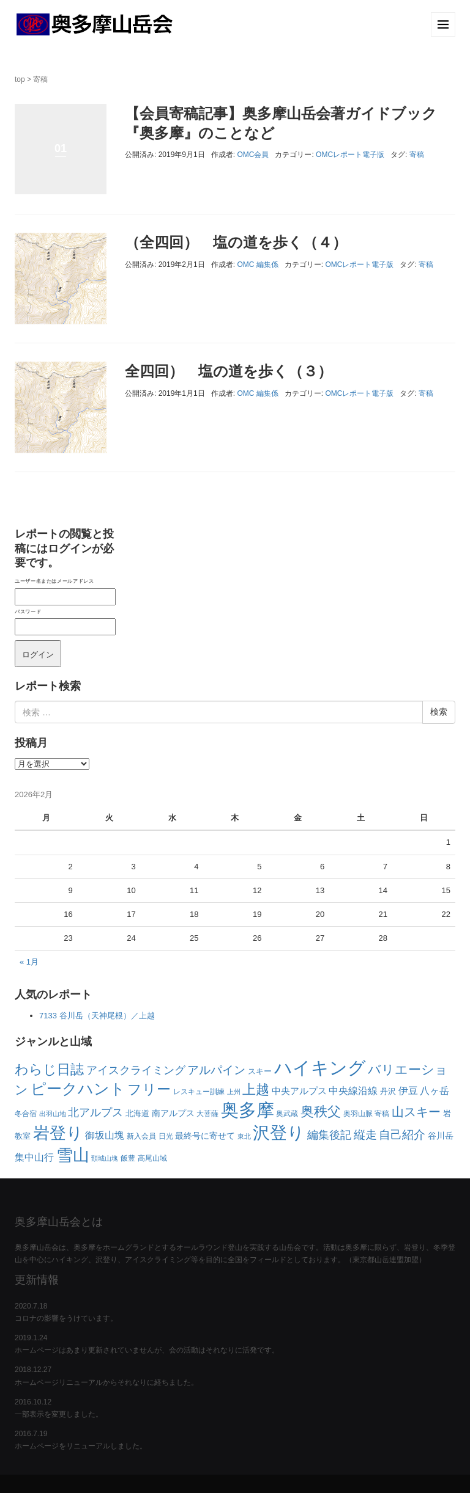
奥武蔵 (287, 1113)
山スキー (416, 1112)
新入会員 (141, 1136)
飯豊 (128, 1158)
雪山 (72, 1154)
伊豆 (408, 1091)
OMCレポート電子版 (350, 154)
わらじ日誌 (49, 1069)
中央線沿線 (353, 1090)
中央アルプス (299, 1091)
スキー (260, 1071)
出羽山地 (52, 1113)
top (20, 79)
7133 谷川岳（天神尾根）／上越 (97, 1015)
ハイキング (320, 1067)
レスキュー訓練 (199, 1091)
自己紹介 (402, 1134)
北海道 (137, 1113)
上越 (255, 1089)
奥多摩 (247, 1110)
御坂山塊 (104, 1135)
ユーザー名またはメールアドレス (54, 581)
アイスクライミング (135, 1070)
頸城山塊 (104, 1158)
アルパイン (216, 1069)
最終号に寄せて (205, 1136)
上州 (234, 1091)
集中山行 (34, 1157)
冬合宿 (26, 1113)
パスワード (28, 611)
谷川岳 (440, 1136)
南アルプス (173, 1113)
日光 (166, 1136)
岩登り (58, 1132)
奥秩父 (320, 1111)
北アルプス (95, 1112)
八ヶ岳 (434, 1090)
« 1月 (29, 961)
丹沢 (388, 1091)
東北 (244, 1136)
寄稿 (416, 154)
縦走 (365, 1134)
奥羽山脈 (358, 1113)
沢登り (279, 1132)
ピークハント (78, 1089)
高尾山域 (152, 1158)
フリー (149, 1089)
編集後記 (329, 1135)
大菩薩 (207, 1113)
